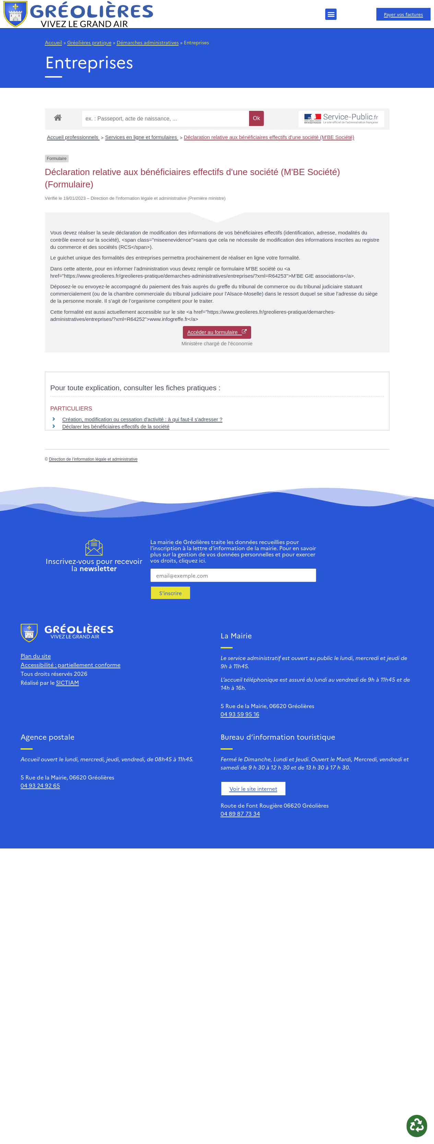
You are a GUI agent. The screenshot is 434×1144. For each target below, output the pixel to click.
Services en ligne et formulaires (141, 137)
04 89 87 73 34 (240, 813)
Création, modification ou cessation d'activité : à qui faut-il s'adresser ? (142, 419)
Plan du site (36, 655)
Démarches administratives (148, 42)
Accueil (53, 42)
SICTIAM (67, 682)
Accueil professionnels (73, 137)
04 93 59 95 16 (240, 714)
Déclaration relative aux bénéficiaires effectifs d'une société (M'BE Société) (269, 137)
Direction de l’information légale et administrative (93, 459)
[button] (331, 14)
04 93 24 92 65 (40, 785)
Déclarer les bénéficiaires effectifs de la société (115, 426)
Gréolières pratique (89, 42)
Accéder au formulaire (217, 332)
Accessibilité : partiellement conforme (70, 664)
